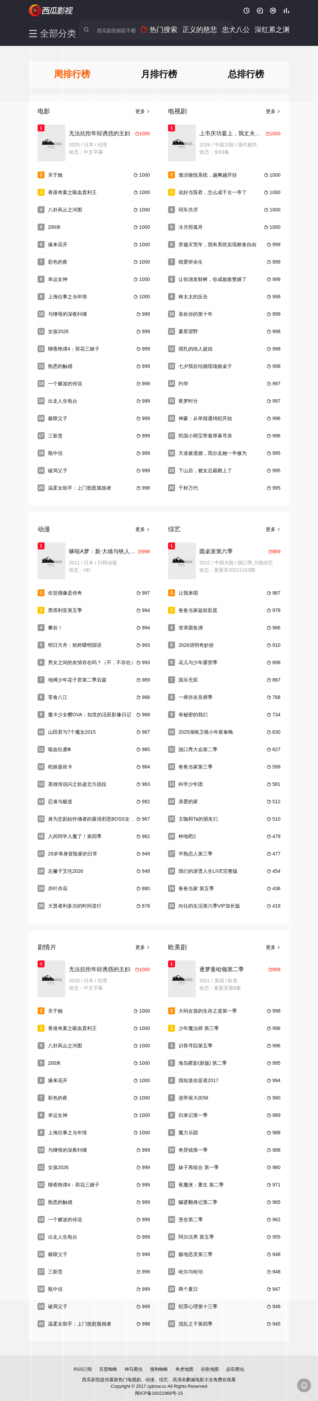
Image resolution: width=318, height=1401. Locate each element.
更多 (142, 105)
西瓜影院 (51, 10)
